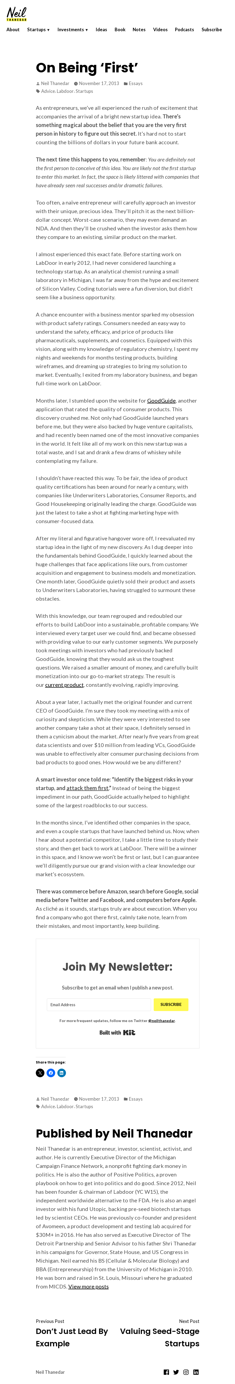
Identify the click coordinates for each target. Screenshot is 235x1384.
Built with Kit (117, 1032)
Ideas (105, 32)
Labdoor (65, 91)
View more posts (88, 1286)
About (15, 32)
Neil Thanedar (55, 83)
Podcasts (191, 32)
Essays (136, 83)
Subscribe (23, 40)
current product (64, 684)
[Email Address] (99, 1004)
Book (124, 32)
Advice (48, 91)
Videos (166, 32)
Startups (39, 32)
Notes (144, 32)
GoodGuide (161, 400)
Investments (74, 32)
